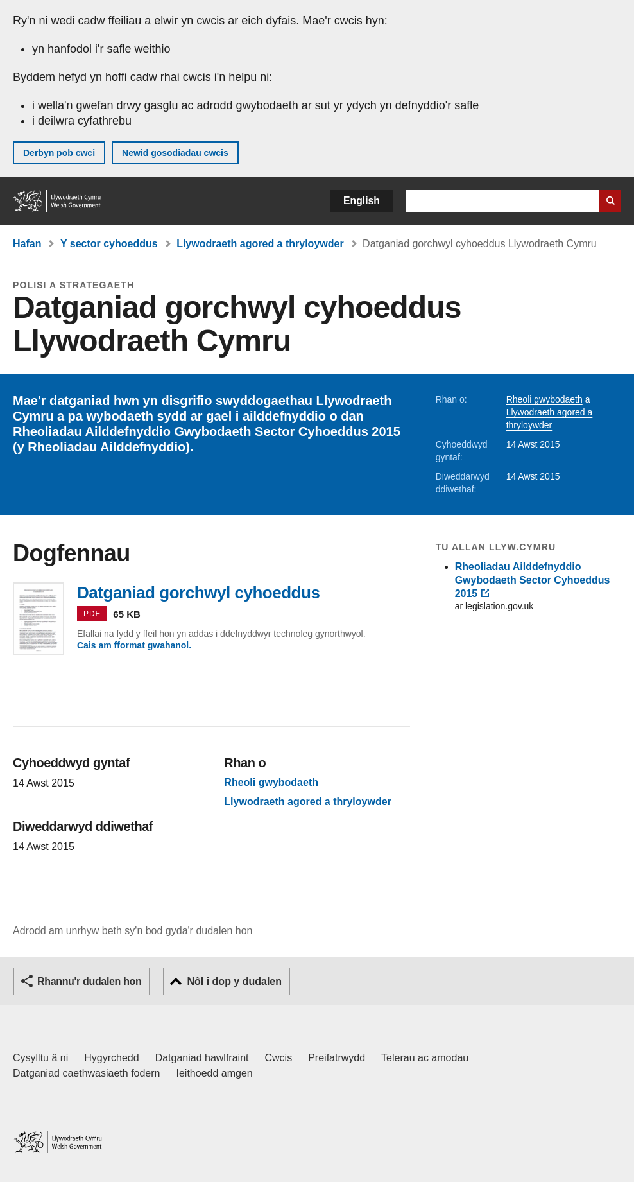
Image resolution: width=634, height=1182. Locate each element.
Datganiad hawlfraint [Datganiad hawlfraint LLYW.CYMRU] (202, 1057)
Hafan (27, 243)
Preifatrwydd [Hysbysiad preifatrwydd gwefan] (336, 1057)
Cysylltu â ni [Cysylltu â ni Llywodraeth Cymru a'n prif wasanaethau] (40, 1057)
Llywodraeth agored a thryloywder (260, 243)
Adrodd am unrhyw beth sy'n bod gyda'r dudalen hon (132, 930)
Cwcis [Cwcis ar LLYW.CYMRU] (279, 1057)
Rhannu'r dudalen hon (89, 981)
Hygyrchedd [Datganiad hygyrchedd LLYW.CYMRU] (111, 1057)
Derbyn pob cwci (59, 153)
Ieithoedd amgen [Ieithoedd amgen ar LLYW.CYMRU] (214, 1073)
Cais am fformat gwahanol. (134, 645)
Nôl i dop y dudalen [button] (234, 981)
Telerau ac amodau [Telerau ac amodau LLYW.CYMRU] (424, 1057)
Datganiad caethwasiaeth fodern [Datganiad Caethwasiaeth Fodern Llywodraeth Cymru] (86, 1073)
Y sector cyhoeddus (109, 243)
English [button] (361, 200)
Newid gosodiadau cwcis (175, 153)
